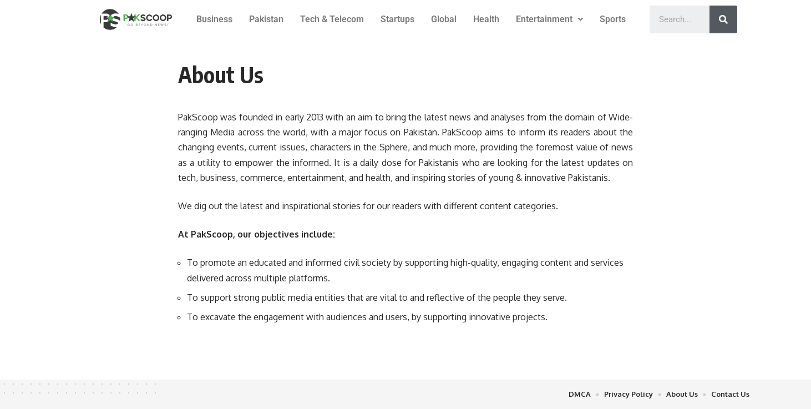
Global (444, 19)
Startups (397, 19)
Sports (613, 19)
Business (214, 19)
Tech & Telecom (332, 19)
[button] (549, 19)
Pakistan (266, 19)
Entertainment (549, 19)
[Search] (723, 19)
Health (486, 19)
